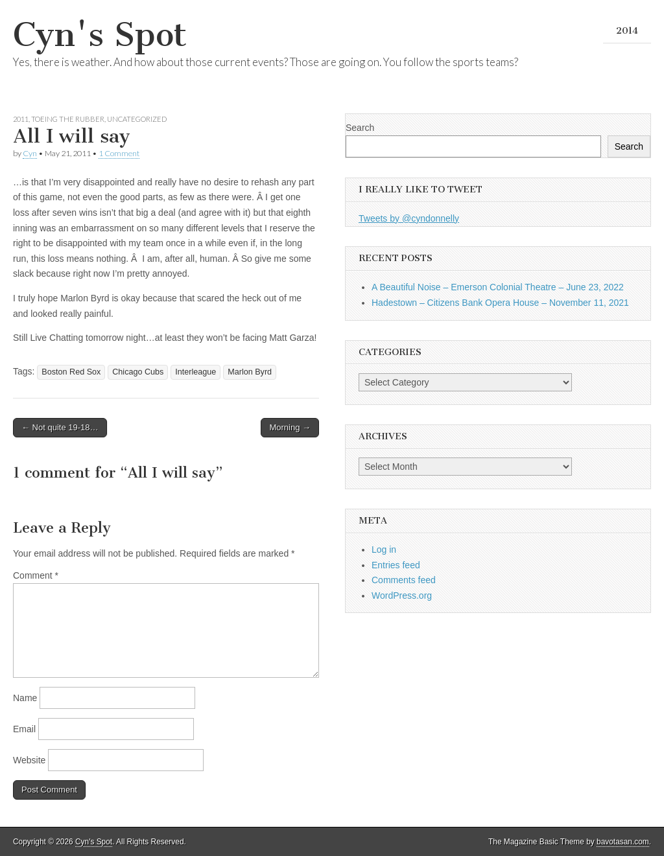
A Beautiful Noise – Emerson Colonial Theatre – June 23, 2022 (498, 287)
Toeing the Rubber (67, 119)
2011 (21, 119)
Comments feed (404, 580)
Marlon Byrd (250, 371)
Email (24, 729)
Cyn (30, 153)
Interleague (195, 371)
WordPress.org (402, 595)
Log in (384, 549)
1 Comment (119, 153)
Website (29, 760)
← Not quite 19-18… (60, 427)
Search (360, 127)
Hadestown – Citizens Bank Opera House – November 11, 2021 (500, 302)
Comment (35, 575)
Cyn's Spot (100, 34)
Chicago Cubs (137, 371)
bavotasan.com (623, 841)
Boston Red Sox (71, 371)
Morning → (290, 427)
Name (25, 698)
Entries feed (396, 565)
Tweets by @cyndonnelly (409, 218)
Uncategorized (137, 119)
